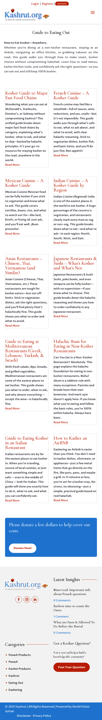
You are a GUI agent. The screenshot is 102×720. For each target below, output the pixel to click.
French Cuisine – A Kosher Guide (71, 95)
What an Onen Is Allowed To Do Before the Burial (74, 624)
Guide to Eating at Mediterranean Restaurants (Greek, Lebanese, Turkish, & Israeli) (24, 351)
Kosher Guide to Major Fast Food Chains (26, 95)
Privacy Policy (42, 716)
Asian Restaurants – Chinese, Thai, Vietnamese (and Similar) (23, 265)
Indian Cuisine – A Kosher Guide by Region (71, 185)
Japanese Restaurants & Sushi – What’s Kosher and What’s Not (75, 263)
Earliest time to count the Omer (71, 608)
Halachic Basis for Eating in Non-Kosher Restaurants (73, 346)
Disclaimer (24, 716)
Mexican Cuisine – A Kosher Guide (24, 183)
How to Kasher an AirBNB (70, 440)
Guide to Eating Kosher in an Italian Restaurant (26, 442)
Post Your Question (71, 667)
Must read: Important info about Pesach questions (72, 592)
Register (47, 4)
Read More (12, 165)
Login (35, 4)
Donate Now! (23, 548)
